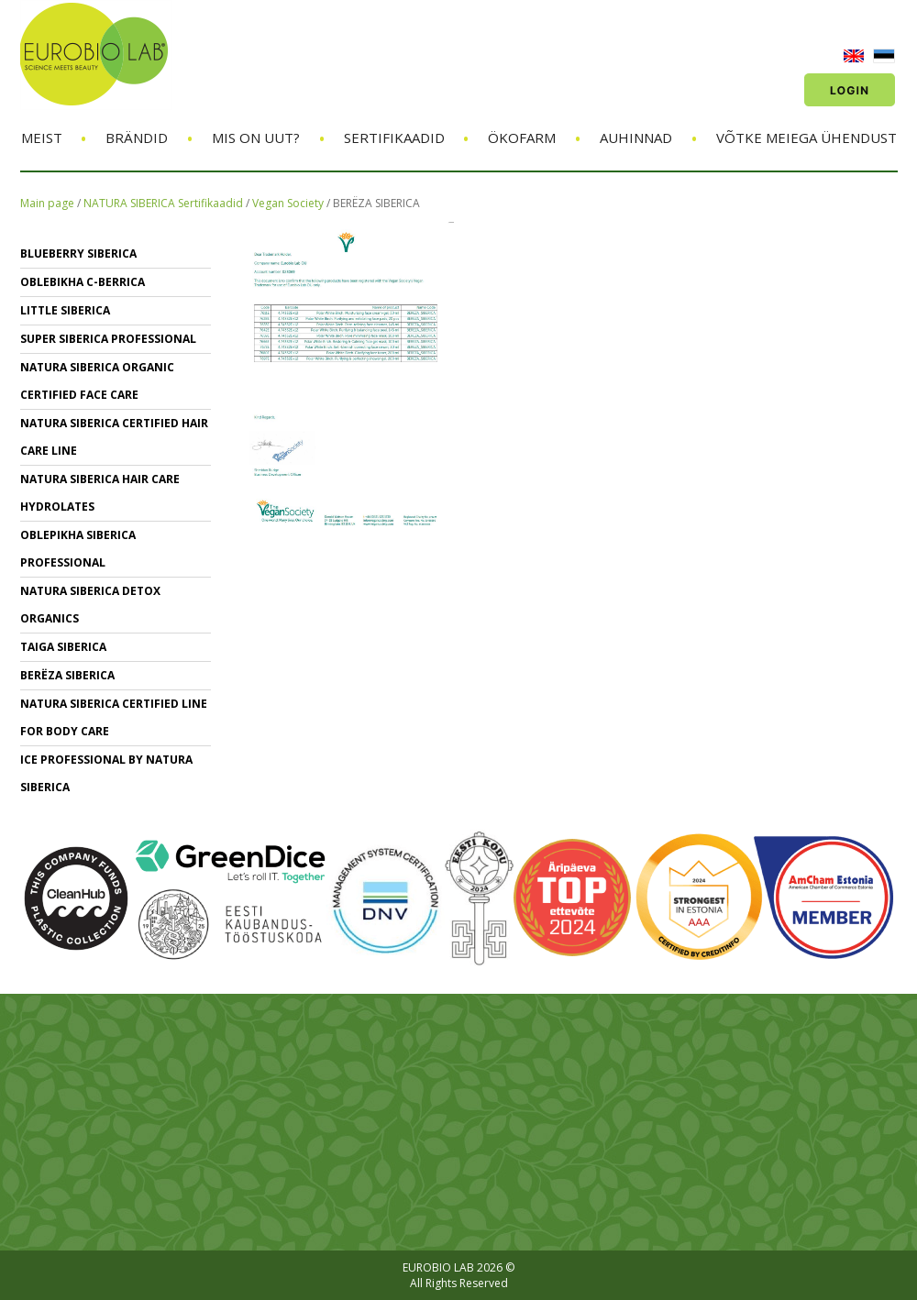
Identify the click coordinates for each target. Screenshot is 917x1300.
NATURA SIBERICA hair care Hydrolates (100, 492)
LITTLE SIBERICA (65, 310)
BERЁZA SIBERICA (376, 203)
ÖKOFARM (522, 137)
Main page (47, 203)
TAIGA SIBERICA (63, 647)
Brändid (136, 137)
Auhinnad (636, 137)
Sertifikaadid (394, 137)
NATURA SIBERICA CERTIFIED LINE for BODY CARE (113, 717)
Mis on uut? (256, 137)
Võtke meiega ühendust (806, 137)
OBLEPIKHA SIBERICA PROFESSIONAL (78, 548)
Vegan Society (289, 203)
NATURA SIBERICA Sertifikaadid (163, 203)
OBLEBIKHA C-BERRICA (82, 282)
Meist (41, 137)
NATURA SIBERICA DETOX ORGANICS (90, 604)
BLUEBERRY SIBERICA (78, 253)
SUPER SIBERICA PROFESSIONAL (108, 339)
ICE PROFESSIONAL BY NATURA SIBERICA (106, 773)
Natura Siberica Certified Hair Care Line (114, 436)
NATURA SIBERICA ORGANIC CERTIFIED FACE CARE (97, 380)
